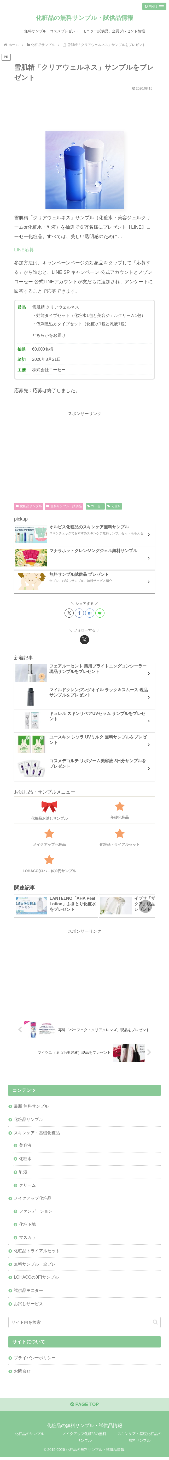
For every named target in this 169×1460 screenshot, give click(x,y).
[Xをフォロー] (84, 640)
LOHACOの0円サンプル (36, 1279)
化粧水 (114, 506)
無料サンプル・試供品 (64, 506)
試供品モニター (28, 1292)
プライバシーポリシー (35, 1360)
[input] (84, 1324)
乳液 (23, 1173)
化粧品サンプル (29, 506)
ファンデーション (36, 1212)
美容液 (25, 1146)
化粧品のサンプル (29, 1436)
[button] (145, 906)
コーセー (95, 506)
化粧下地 (27, 1225)
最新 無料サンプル (31, 1106)
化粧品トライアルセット (37, 1252)
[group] (56, 906)
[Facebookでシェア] (79, 613)
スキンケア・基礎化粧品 (37, 1133)
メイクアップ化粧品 (32, 1199)
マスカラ (27, 1239)
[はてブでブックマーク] (89, 613)
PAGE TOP (84, 1407)
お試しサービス (28, 1305)
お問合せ (22, 1373)
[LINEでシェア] (99, 613)
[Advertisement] (84, 108)
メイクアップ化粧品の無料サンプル (84, 1439)
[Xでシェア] (69, 613)
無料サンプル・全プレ (35, 1265)
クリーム (27, 1186)
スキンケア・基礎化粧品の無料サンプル (139, 1439)
